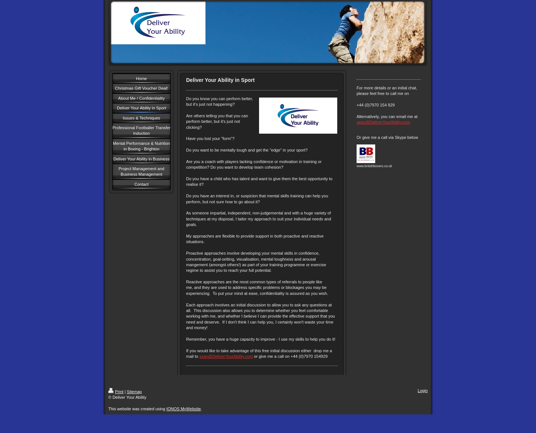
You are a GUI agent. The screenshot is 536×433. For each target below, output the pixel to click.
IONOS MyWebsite (183, 409)
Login (423, 390)
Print (116, 391)
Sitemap (134, 391)
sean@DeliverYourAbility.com (226, 356)
